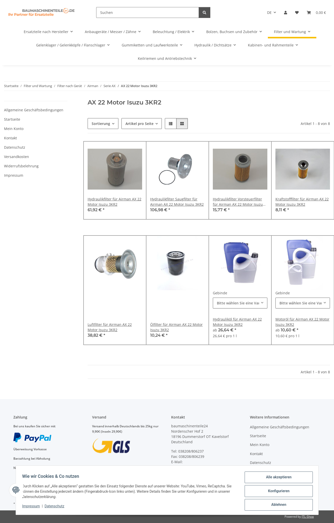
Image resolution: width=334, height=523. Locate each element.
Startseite (12, 119)
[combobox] (240, 303)
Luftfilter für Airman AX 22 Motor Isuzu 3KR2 (110, 327)
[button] (285, 12)
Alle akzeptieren (277, 479)
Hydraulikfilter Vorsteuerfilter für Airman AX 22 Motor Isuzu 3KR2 (238, 202)
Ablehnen (277, 505)
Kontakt (10, 138)
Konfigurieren (277, 492)
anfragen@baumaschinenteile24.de (201, 467)
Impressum (33, 507)
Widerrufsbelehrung (21, 166)
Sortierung (101, 123)
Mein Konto (13, 128)
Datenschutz (56, 507)
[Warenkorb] (316, 12)
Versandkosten (16, 156)
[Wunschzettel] (297, 12)
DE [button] (269, 12)
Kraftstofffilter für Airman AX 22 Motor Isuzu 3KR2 (302, 202)
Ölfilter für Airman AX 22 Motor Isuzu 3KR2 (176, 327)
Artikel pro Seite (139, 123)
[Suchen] (147, 12)
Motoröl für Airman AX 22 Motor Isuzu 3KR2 (302, 322)
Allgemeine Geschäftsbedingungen (33, 110)
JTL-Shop (308, 516)
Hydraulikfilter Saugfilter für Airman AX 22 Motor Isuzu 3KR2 (177, 202)
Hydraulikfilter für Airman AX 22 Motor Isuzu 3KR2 (114, 202)
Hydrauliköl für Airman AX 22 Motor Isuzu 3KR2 (237, 322)
